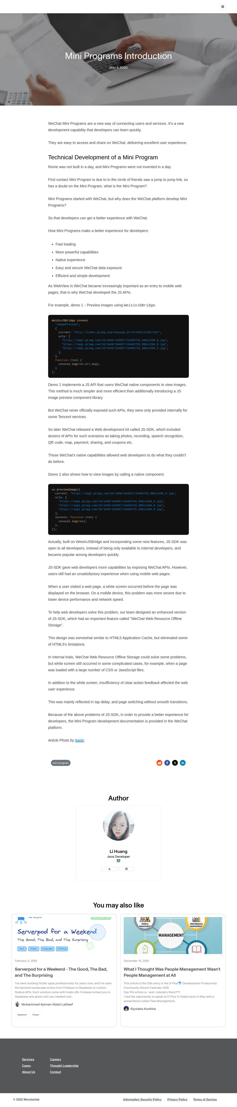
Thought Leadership (64, 1065)
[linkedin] (183, 763)
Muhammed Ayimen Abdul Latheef (47, 1004)
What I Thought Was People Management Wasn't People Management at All (172, 972)
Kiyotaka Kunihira (143, 1008)
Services (28, 1059)
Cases (26, 1065)
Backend (22, 1014)
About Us (28, 1072)
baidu (79, 740)
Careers (55, 1059)
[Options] (222, 6)
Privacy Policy (177, 1099)
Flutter (35, 1014)
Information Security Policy (142, 1099)
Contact (55, 1072)
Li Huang (118, 851)
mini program (61, 762)
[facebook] (167, 763)
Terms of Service (205, 1099)
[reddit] (159, 763)
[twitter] (175, 763)
